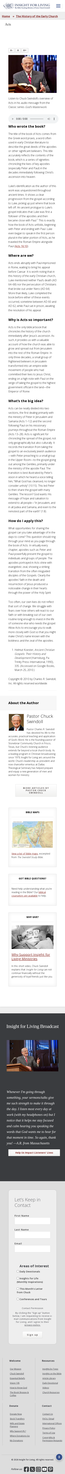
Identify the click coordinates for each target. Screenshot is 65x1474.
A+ (24, 50)
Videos (45, 1387)
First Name (32, 1219)
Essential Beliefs (17, 1378)
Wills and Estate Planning (17, 1425)
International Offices (52, 1423)
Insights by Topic (50, 1369)
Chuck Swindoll (17, 1373)
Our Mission (15, 1369)
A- (11, 50)
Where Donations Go (20, 1435)
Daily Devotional (50, 1383)
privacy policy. (33, 1325)
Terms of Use (48, 1432)
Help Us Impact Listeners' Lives (34, 1152)
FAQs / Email (48, 1418)
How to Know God (18, 1387)
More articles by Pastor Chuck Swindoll (36, 790)
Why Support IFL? (18, 1431)
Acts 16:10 (21, 246)
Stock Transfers (17, 1418)
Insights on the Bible (51, 1373)
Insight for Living (26, 6)
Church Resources (50, 1392)
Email (32, 1247)
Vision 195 (15, 1383)
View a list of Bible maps (25, 853)
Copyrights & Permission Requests (52, 1439)
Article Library (49, 1378)
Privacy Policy (48, 1428)
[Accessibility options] (59, 1457)
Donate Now (16, 1414)
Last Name (32, 1233)
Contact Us (47, 1414)
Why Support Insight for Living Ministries (31, 956)
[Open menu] (58, 6)
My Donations (16, 1440)
